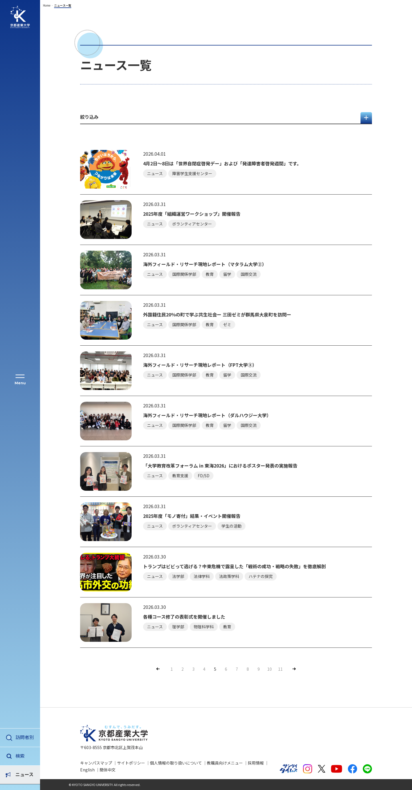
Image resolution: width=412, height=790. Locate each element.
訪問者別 (24, 737)
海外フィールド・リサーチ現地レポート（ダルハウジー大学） (207, 415)
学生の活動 (231, 526)
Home (46, 5)
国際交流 (249, 274)
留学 (227, 274)
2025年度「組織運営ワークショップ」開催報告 (191, 214)
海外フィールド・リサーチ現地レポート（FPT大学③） (200, 365)
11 (280, 669)
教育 (210, 274)
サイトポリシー (131, 763)
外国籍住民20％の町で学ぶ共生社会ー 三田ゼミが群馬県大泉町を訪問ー (217, 315)
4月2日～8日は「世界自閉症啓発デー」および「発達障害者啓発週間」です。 (222, 164)
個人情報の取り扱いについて (176, 763)
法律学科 (202, 576)
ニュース (24, 755)
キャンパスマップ (96, 763)
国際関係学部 (184, 274)
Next (293, 669)
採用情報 (256, 763)
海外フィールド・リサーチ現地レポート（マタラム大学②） (205, 264)
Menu (20, 383)
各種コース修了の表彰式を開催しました (184, 617)
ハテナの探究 (261, 576)
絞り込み (89, 116)
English (87, 770)
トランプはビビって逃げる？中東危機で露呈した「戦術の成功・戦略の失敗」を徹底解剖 (234, 566)
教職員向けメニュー (225, 763)
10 (269, 669)
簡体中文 (108, 770)
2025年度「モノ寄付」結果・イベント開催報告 (191, 516)
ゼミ (227, 324)
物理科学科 (204, 626)
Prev (157, 669)
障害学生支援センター (192, 173)
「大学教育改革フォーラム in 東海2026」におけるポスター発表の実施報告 (220, 466)
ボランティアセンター (192, 224)
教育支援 (180, 475)
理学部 (178, 626)
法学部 (178, 576)
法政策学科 (229, 576)
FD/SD (203, 475)
